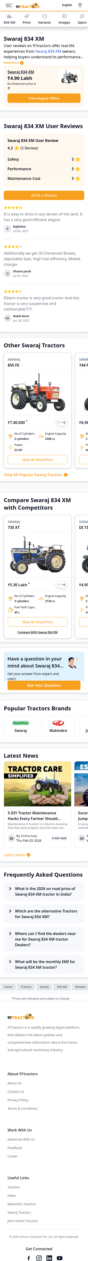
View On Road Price (37, 459)
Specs (82, 19)
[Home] (27, 5)
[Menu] (11, 5)
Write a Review (44, 195)
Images (64, 19)
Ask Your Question (44, 685)
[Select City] (81, 5)
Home (8, 987)
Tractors (26, 987)
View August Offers (44, 98)
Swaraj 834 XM (48, 51)
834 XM (9, 19)
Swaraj (21, 730)
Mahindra (58, 730)
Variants (44, 19)
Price (27, 19)
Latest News (17, 854)
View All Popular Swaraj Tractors (36, 474)
